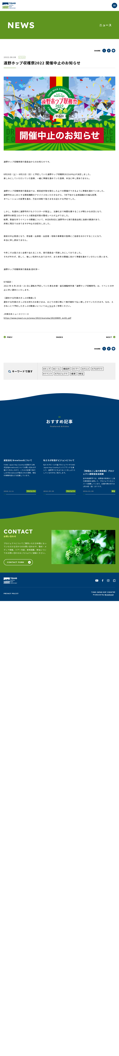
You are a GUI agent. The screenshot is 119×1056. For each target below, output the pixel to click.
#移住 (80, 373)
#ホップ (46, 368)
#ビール (56, 368)
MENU (113, 5)
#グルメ (85, 368)
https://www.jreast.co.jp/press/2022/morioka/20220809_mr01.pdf (37, 317)
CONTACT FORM (15, 562)
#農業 (73, 373)
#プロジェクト (61, 373)
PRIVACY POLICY (11, 593)
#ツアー (76, 368)
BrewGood (109, 595)
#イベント (47, 373)
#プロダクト (97, 368)
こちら (50, 305)
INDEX (59, 337)
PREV (10, 337)
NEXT (109, 337)
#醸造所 (66, 368)
